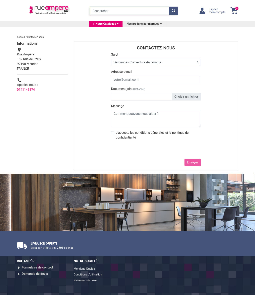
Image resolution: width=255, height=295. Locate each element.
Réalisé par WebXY (203, 290)
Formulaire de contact (37, 267)
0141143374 (26, 89)
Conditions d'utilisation (90, 274)
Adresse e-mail (121, 72)
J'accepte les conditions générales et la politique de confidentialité (152, 135)
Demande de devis (35, 272)
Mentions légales (86, 269)
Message (117, 106)
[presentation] (141, 151)
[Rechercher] (129, 11)
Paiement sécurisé (87, 278)
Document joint (128, 89)
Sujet (114, 54)
